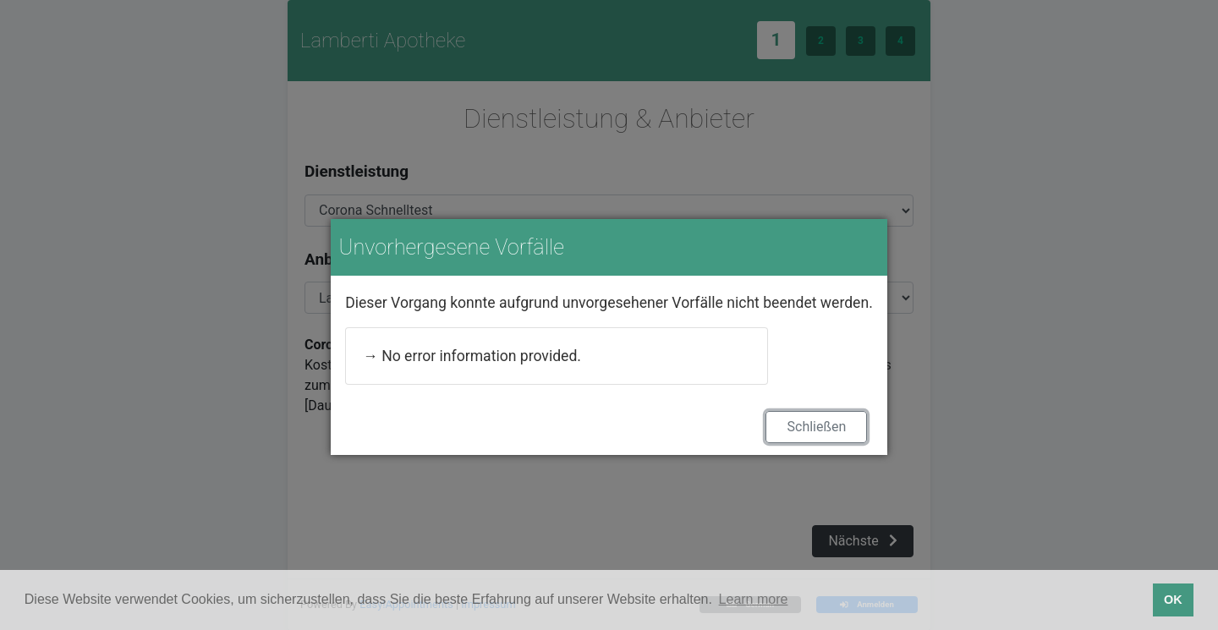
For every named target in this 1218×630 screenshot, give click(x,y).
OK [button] (1173, 599)
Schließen (817, 427)
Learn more (753, 599)
